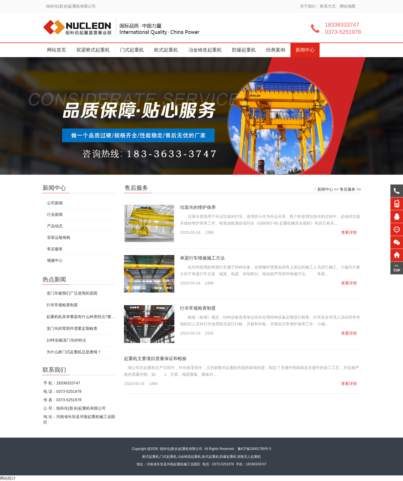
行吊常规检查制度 (199, 308)
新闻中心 (305, 50)
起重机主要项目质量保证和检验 (156, 358)
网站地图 (347, 6)
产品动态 (54, 226)
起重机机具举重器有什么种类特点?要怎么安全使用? (91, 316)
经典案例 (275, 50)
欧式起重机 (166, 50)
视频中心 (54, 260)
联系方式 (328, 6)
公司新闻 (54, 203)
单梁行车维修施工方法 (203, 258)
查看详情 (350, 232)
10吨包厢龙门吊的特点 (66, 340)
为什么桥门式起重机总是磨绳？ (73, 352)
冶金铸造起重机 (205, 50)
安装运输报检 (58, 237)
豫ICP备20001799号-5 (254, 449)
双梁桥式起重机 (93, 50)
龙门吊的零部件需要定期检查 (71, 328)
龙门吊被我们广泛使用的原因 (71, 293)
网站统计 (8, 478)
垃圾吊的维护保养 (199, 207)
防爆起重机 (244, 50)
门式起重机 (132, 50)
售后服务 (348, 189)
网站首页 (56, 50)
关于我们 (308, 6)
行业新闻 (54, 214)
